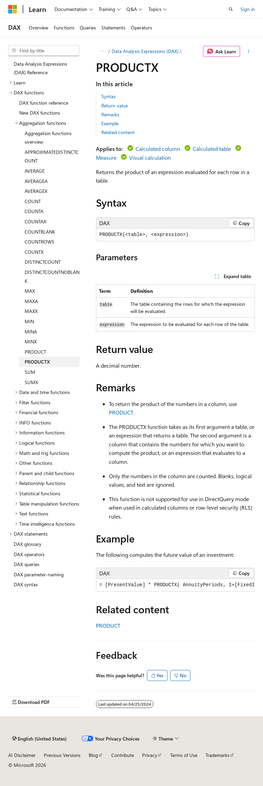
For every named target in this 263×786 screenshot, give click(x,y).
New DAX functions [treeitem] (39, 112)
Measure (106, 157)
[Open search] (231, 9)
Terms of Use (183, 755)
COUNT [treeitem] (33, 201)
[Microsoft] (12, 9)
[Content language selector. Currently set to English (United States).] (39, 738)
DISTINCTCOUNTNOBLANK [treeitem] (52, 276)
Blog (93, 755)
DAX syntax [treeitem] (26, 584)
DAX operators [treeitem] (29, 554)
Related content (118, 132)
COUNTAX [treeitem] (35, 221)
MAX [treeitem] (30, 291)
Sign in (247, 9)
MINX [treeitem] (31, 341)
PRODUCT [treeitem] (35, 352)
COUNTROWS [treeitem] (39, 241)
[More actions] (249, 51)
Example (109, 123)
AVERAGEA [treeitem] (36, 181)
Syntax (108, 96)
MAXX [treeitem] (31, 311)
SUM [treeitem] (30, 372)
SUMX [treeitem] (31, 382)
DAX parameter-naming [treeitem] (39, 574)
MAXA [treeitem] (31, 301)
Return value (114, 105)
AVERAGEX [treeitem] (36, 191)
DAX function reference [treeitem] (43, 103)
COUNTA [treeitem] (34, 211)
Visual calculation (150, 157)
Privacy (149, 755)
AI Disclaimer (22, 755)
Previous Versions (62, 755)
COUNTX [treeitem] (34, 252)
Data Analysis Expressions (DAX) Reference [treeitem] (40, 68)
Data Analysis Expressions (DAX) (145, 51)
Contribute (122, 755)
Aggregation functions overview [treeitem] (48, 137)
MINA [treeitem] (31, 331)
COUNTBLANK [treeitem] (40, 231)
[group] (175, 585)
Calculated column (158, 148)
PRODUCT (121, 412)
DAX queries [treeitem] (26, 564)
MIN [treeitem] (29, 321)
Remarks (110, 114)
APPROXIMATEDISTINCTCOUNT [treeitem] (52, 156)
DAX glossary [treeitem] (27, 544)
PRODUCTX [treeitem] (37, 361)
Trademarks (217, 755)
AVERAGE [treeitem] (35, 171)
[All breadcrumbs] (102, 51)
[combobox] (43, 50)
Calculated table (212, 148)
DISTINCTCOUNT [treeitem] (43, 262)
